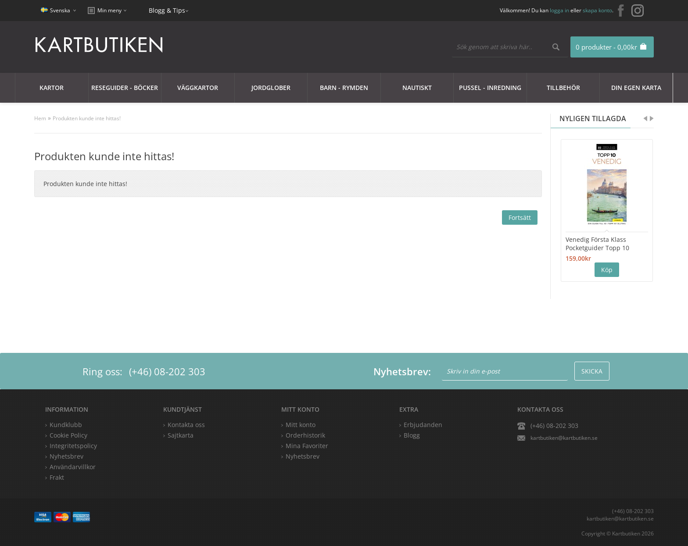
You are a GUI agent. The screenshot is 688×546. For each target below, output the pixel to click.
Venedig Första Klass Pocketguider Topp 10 (597, 243)
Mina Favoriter (307, 446)
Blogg (412, 435)
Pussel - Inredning (490, 87)
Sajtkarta (181, 435)
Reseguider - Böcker (124, 87)
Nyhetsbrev (302, 456)
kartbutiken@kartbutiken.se (564, 438)
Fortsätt (520, 217)
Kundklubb (66, 424)
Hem (40, 118)
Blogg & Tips (167, 10)
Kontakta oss (186, 424)
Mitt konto (300, 424)
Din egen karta (636, 87)
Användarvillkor (73, 467)
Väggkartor (197, 87)
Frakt (57, 477)
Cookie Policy (68, 435)
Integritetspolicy (73, 446)
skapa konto (597, 10)
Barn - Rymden (344, 87)
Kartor (51, 87)
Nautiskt (417, 87)
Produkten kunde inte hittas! (87, 118)
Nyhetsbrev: (402, 371)
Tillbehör (563, 87)
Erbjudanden (423, 424)
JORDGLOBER (270, 87)
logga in (559, 10)
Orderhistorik (305, 435)
